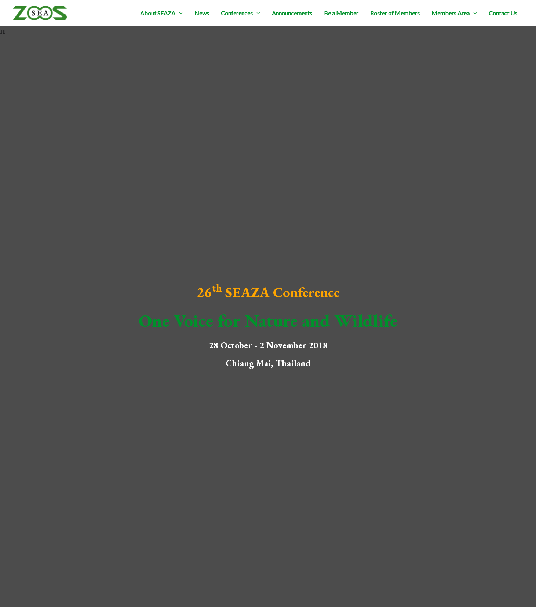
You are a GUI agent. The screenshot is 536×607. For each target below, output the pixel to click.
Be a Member (341, 13)
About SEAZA (157, 13)
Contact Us (503, 13)
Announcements (292, 13)
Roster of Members (395, 13)
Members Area (450, 13)
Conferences (237, 13)
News (201, 13)
